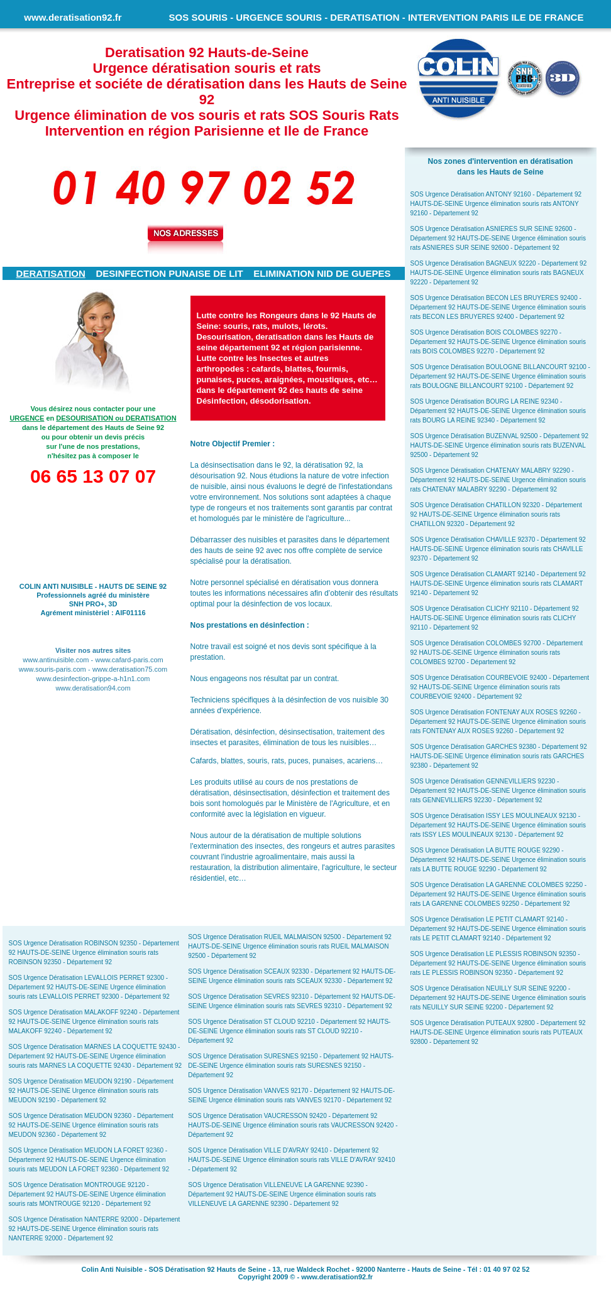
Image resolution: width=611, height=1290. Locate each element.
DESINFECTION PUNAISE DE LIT (169, 273)
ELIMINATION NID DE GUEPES (321, 273)
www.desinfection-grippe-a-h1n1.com (93, 678)
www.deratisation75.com (129, 669)
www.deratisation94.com (92, 688)
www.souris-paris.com (52, 669)
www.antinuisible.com (56, 660)
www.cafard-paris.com (129, 660)
